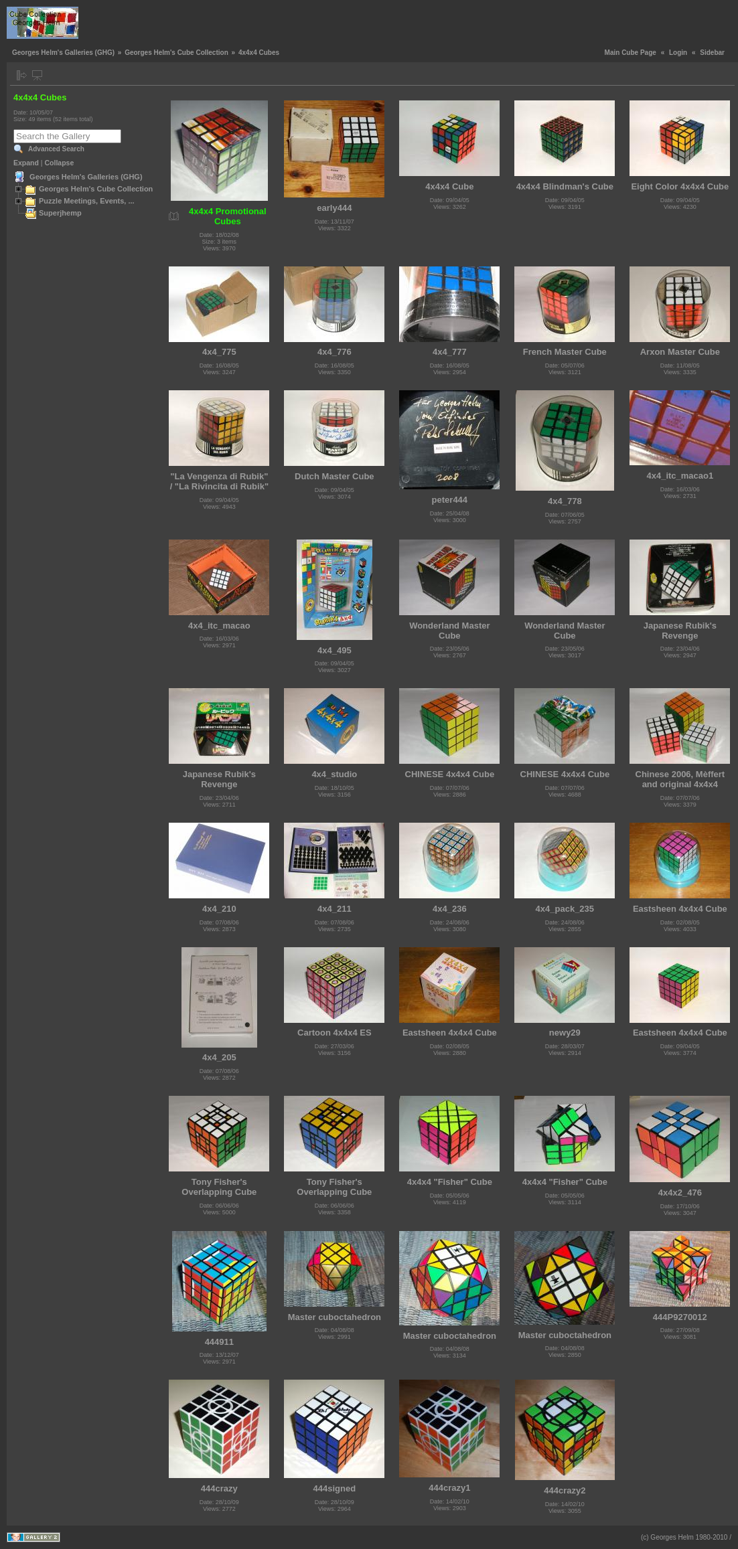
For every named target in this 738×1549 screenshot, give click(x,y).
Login (678, 52)
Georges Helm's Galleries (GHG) (63, 52)
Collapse (59, 163)
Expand (26, 163)
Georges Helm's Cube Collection (176, 52)
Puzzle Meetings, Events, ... (87, 201)
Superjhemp (60, 213)
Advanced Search (56, 149)
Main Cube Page (630, 52)
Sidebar (712, 52)
